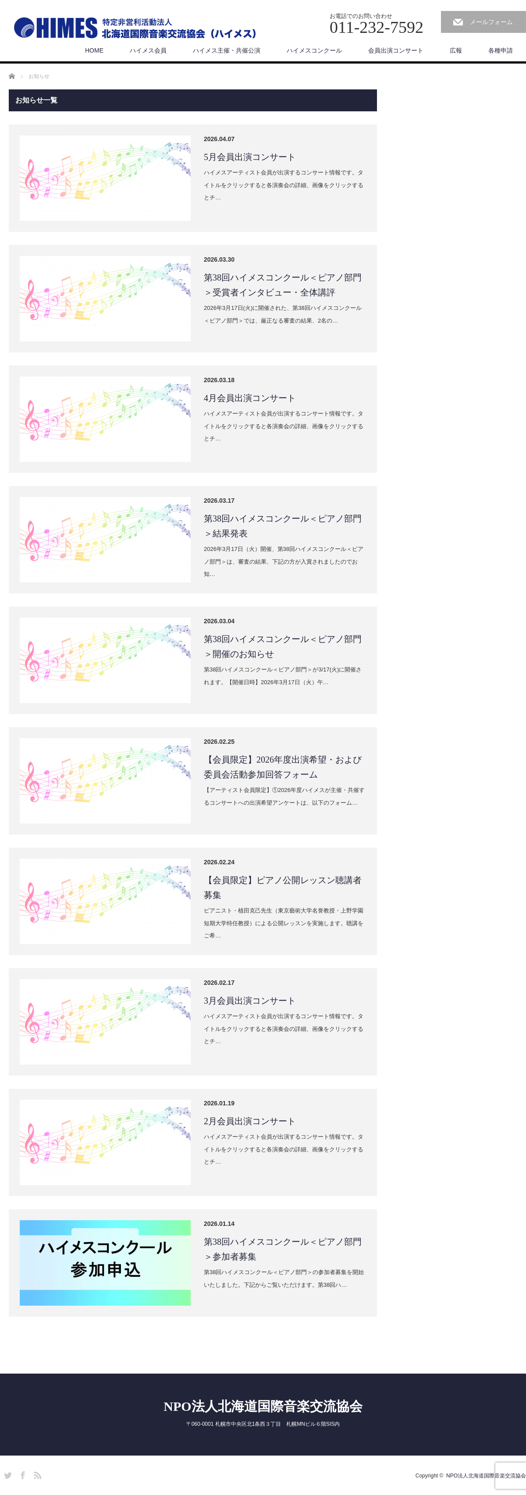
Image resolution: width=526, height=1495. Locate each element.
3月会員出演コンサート (250, 1000)
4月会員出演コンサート (250, 398)
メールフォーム (491, 21)
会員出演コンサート (395, 50)
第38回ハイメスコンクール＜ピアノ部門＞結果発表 (283, 526)
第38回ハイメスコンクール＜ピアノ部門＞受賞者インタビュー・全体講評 (283, 285)
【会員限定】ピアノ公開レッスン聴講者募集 (283, 887)
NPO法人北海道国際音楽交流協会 (262, 1406)
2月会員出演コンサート (250, 1121)
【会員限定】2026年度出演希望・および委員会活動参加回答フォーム (283, 767)
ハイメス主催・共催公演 (226, 50)
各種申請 (500, 50)
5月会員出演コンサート (250, 157)
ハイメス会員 (148, 50)
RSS (36, 1474)
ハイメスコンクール (314, 50)
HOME (94, 50)
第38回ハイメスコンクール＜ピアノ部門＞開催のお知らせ (283, 646)
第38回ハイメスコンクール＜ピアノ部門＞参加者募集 (283, 1249)
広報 (456, 50)
